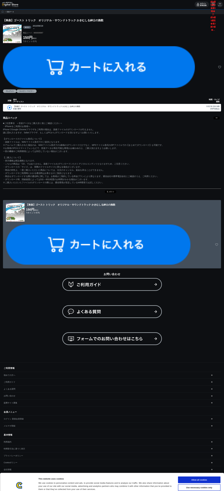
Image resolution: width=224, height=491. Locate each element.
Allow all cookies (199, 465)
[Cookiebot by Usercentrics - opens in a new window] (19, 485)
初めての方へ (9, 375)
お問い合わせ (9, 396)
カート (213, 4)
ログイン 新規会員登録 (14, 419)
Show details (145, 485)
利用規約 (7, 442)
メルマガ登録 (9, 426)
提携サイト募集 (10, 403)
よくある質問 (9, 389)
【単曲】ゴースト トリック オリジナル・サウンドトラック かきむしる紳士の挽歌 (46, 106)
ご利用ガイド (9, 382)
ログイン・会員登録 (202, 4)
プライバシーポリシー (13, 456)
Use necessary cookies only (199, 473)
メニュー (220, 4)
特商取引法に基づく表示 (14, 449)
